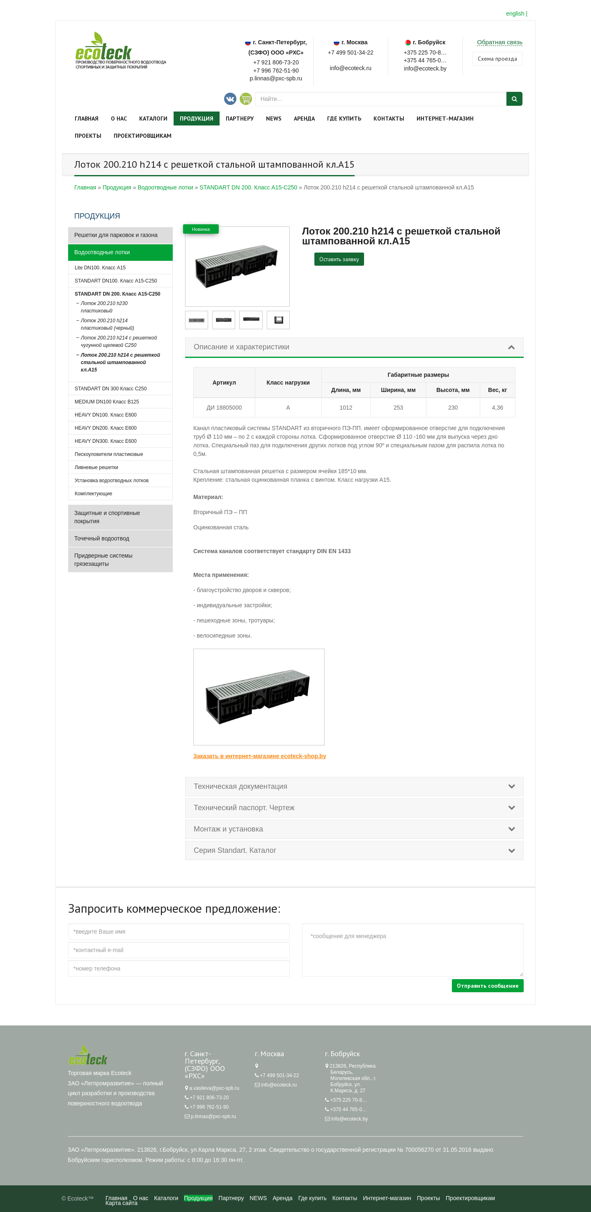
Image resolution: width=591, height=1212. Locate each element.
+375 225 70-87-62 (425, 52)
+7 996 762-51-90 (276, 70)
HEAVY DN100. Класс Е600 (106, 415)
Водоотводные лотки (102, 252)
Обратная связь (499, 42)
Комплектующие (93, 494)
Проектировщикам (143, 135)
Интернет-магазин (445, 118)
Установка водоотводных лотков (112, 480)
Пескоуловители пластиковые (109, 454)
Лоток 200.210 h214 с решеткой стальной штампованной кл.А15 (120, 362)
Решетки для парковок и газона (116, 235)
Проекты (88, 135)
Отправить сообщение (488, 985)
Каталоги (153, 118)
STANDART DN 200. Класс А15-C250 (117, 294)
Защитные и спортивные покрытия (107, 517)
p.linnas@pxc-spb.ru (213, 1116)
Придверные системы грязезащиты (103, 559)
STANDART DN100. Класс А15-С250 (116, 281)
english (515, 13)
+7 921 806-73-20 (276, 62)
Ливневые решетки (96, 467)
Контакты (388, 118)
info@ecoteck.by (349, 1119)
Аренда (304, 118)
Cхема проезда (497, 58)
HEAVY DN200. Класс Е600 (106, 428)
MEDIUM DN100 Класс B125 (107, 402)
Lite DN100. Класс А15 (100, 268)
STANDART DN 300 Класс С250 (111, 389)
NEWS (274, 118)
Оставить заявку (339, 259)
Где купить (344, 118)
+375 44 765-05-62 (425, 59)
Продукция (196, 118)
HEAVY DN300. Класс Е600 (106, 441)
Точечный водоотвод (101, 538)
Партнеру (240, 118)
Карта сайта (121, 1203)
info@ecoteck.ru (279, 1085)
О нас (119, 118)
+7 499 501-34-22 (350, 52)
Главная (86, 118)
